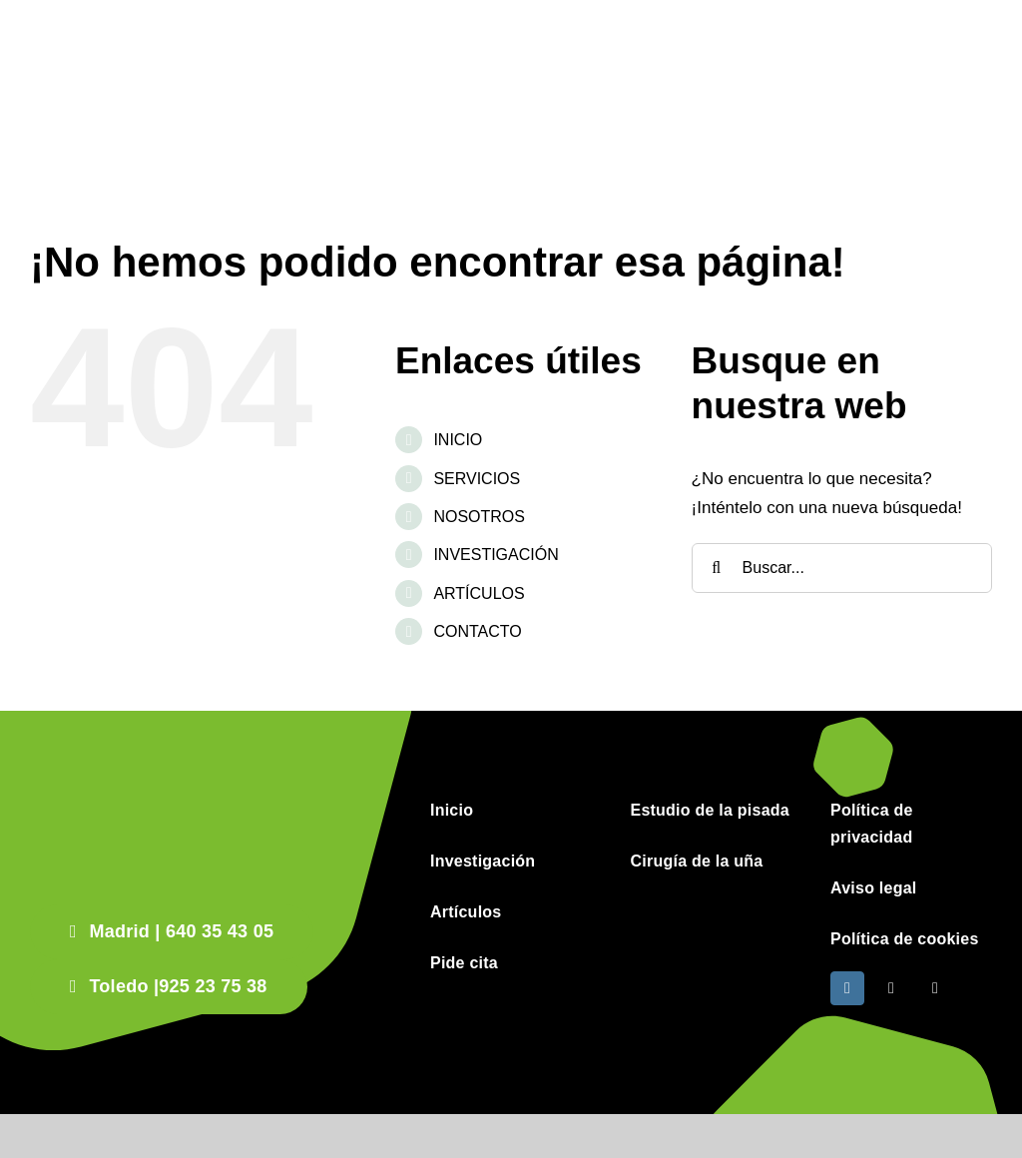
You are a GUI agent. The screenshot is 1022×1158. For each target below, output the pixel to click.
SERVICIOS (476, 478)
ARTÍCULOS (478, 593)
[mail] (891, 988)
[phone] (935, 988)
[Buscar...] (842, 568)
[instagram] (847, 988)
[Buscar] (717, 568)
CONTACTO (477, 631)
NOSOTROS (479, 516)
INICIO (457, 439)
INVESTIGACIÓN (495, 554)
